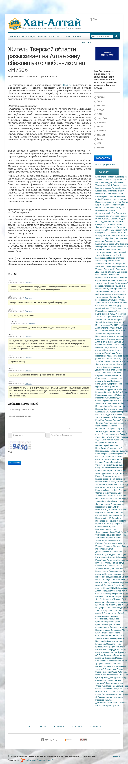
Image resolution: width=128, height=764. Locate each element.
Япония (99, 147)
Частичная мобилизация (107, 207)
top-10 (108, 518)
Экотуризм (118, 689)
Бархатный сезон (103, 188)
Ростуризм (117, 224)
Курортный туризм (118, 412)
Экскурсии (106, 554)
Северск (99, 233)
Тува (122, 512)
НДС (117, 473)
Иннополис (112, 252)
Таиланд (124, 484)
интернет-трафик (111, 705)
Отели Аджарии (118, 459)
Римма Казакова (103, 311)
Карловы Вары (102, 412)
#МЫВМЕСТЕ (119, 316)
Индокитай (114, 484)
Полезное (77, 726)
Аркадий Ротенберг (104, 585)
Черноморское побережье (107, 498)
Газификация (101, 258)
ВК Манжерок (109, 255)
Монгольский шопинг (105, 395)
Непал (98, 126)
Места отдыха (102, 571)
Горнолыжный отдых (111, 372)
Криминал (111, 605)
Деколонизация (118, 554)
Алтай (118, 255)
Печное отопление (117, 258)
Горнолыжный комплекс (112, 468)
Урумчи (114, 406)
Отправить (14, 463)
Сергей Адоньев (110, 445)
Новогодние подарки (105, 356)
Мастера (86, 42)
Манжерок (100, 700)
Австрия (99, 97)
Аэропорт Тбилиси (113, 546)
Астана (115, 188)
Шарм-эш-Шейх (103, 205)
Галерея (76, 36)
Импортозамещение (105, 202)
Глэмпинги (100, 605)
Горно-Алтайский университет (109, 523)
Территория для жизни (106, 319)
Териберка (121, 535)
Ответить (28, 282)
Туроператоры (108, 473)
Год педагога (109, 666)
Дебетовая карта (110, 613)
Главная (13, 36)
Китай (98, 114)
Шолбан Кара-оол (118, 297)
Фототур (105, 610)
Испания (99, 105)
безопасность (102, 619)
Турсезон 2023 (110, 487)
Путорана (100, 182)
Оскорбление (101, 635)
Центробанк (108, 196)
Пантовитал (109, 350)
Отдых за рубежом (111, 434)
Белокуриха (101, 384)
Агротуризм (109, 423)
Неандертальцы (103, 630)
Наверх (116, 756)
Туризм (23, 36)
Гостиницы (110, 210)
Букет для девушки (114, 683)
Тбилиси (107, 191)
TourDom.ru (101, 496)
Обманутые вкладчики (113, 493)
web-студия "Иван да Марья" (36, 760)
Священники (110, 669)
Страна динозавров (104, 593)
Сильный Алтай (109, 249)
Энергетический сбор (105, 213)
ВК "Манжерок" (107, 599)
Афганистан (113, 358)
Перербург (116, 577)
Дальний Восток (120, 420)
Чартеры (121, 428)
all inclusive (120, 423)
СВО (97, 344)
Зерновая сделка (103, 266)
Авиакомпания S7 (113, 540)
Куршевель (100, 644)
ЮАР (98, 143)
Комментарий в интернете (107, 633)
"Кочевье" (100, 403)
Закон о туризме (109, 294)
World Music (116, 325)
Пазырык (123, 490)
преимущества (102, 616)
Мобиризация (117, 191)
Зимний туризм (118, 465)
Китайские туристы (119, 451)
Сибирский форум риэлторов (109, 697)
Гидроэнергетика (103, 479)
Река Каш (100, 420)
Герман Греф (120, 599)
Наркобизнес (101, 448)
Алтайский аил (102, 308)
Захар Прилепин (103, 672)
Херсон (115, 266)
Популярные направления (107, 607)
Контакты (95, 726)
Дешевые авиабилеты (106, 272)
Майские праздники (118, 501)
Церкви (99, 666)
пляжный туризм (120, 602)
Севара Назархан (104, 224)
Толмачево (100, 537)
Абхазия (99, 568)
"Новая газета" (115, 448)
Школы (120, 663)
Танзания (100, 130)
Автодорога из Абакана (114, 286)
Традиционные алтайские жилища (111, 302)
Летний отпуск (118, 563)
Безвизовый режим (111, 367)
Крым (124, 177)
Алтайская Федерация (117, 560)
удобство (114, 616)
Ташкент (123, 216)
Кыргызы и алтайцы (116, 339)
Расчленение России (105, 557)
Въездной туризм (112, 677)
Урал (98, 610)
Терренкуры (101, 389)
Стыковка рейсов (112, 543)
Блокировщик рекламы (106, 661)
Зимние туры (114, 275)
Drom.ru (67, 85)
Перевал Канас (102, 406)
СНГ (110, 185)
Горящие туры (117, 205)
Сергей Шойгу (102, 515)
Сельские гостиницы (105, 305)
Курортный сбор (115, 384)
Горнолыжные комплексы (107, 277)
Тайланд (99, 135)
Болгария (111, 496)
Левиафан (111, 535)
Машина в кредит (108, 649)
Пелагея (118, 470)
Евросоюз (111, 263)
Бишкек (122, 188)
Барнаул (115, 219)
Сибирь (124, 677)
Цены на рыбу (109, 417)
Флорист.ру (100, 686)
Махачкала (111, 364)
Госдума (109, 490)
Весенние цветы (114, 686)
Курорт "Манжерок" (104, 470)
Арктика (109, 420)
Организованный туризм (112, 456)
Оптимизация (102, 378)
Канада (99, 109)
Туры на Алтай (114, 389)
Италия (99, 487)
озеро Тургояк (115, 610)
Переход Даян (102, 409)
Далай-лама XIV (112, 512)
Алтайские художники (115, 398)
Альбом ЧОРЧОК (118, 328)
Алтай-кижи (101, 333)
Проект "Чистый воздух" (106, 482)
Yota (101, 705)
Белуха (99, 445)
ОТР (112, 308)
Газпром (111, 177)
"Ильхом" (118, 400)
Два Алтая (100, 364)
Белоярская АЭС (119, 230)
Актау (107, 568)
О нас (29, 726)
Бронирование (117, 504)
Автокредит (109, 647)
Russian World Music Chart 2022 (110, 330)
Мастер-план (117, 641)
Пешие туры (115, 431)
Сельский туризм (117, 300)
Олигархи (111, 193)
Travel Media (110, 269)
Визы (104, 358)
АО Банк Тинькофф (104, 655)
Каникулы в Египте (111, 437)
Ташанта (113, 409)
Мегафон (123, 703)
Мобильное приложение (107, 675)
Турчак (125, 694)
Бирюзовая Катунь (104, 582)
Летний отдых (102, 431)
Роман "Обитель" (119, 672)
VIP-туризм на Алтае (105, 247)
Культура (54, 36)
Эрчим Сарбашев (112, 381)
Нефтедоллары (119, 199)
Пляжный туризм (103, 563)
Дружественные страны (106, 370)
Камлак (109, 700)
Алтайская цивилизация (107, 342)
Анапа (119, 565)
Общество (42, 36)
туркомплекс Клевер (105, 283)
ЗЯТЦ (107, 233)
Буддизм (99, 512)
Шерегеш (100, 375)
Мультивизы (121, 496)
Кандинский (110, 182)
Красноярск (101, 177)
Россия (120, 669)
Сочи (113, 361)
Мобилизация (107, 344)
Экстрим (120, 605)
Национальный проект (106, 428)
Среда (32, 36)
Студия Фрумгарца (104, 400)
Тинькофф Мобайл (114, 658)
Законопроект (115, 571)
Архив (43, 726)
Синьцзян (120, 417)
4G (97, 705)
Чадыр (118, 305)
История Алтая (106, 549)
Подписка (120, 269)
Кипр (116, 490)
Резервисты (101, 193)
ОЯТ (108, 230)
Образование (110, 663)
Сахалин (99, 423)
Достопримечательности (107, 551)
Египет (98, 101)
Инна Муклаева (103, 325)
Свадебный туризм (104, 680)
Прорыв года (101, 442)
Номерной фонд (103, 577)
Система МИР (112, 507)
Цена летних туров (111, 440)
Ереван (99, 191)
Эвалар (99, 493)
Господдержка (102, 300)
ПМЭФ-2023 (101, 579)
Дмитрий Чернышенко (106, 227)
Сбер (98, 468)
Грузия (123, 543)
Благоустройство (110, 386)
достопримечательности (107, 703)
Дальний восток (103, 504)
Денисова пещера (118, 627)
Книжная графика (114, 221)
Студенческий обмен (105, 532)
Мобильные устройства (106, 510)
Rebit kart (122, 510)
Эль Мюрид (111, 179)
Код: (10, 452)
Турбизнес (100, 179)
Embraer (99, 543)
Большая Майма (103, 641)
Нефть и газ (121, 263)
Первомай (100, 507)
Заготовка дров (102, 261)
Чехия (121, 409)
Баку (106, 484)
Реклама (59, 726)
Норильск (121, 179)
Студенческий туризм (105, 526)
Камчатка (116, 375)
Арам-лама (114, 515)
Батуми (107, 462)
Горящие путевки (110, 591)
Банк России (101, 347)
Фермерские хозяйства (106, 426)
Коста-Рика (100, 118)
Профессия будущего (116, 652)
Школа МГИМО (110, 588)
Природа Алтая (102, 235)
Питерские (107, 689)
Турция (99, 139)
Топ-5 (118, 532)
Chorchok (105, 328)
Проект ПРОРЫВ (118, 233)
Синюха (107, 465)
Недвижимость (114, 694)
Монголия (100, 122)
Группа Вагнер (121, 593)
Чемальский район (104, 238)
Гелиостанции (118, 479)
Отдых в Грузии (102, 459)
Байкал (108, 375)
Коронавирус (101, 454)
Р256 (107, 403)
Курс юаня (106, 199)
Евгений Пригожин (104, 596)
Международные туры (105, 529)
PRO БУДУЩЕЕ (103, 219)
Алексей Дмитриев (110, 216)
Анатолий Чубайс (103, 602)
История (65, 36)
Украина (99, 546)
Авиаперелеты (120, 185)
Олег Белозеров (116, 322)
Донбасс (112, 347)
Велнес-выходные (104, 414)
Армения (99, 484)
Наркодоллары (102, 451)
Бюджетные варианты (106, 565)
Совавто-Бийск (117, 403)
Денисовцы (116, 630)
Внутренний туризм (104, 289)
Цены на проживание (114, 574)
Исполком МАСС (116, 442)
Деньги (122, 342)
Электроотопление (111, 476)
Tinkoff (121, 613)
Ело (121, 551)
